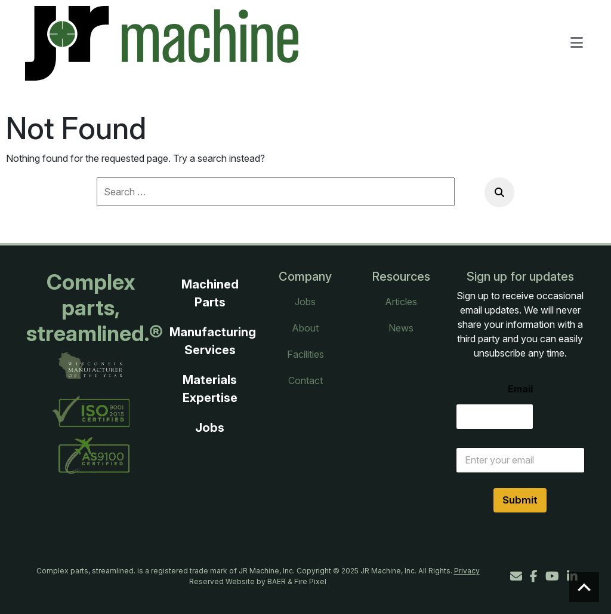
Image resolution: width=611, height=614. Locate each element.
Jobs (209, 427)
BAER (276, 581)
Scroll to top (584, 587)
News (400, 328)
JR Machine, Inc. (388, 570)
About (305, 328)
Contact (305, 380)
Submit (520, 500)
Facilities (305, 354)
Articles (401, 302)
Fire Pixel (310, 581)
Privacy (467, 570)
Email (520, 389)
